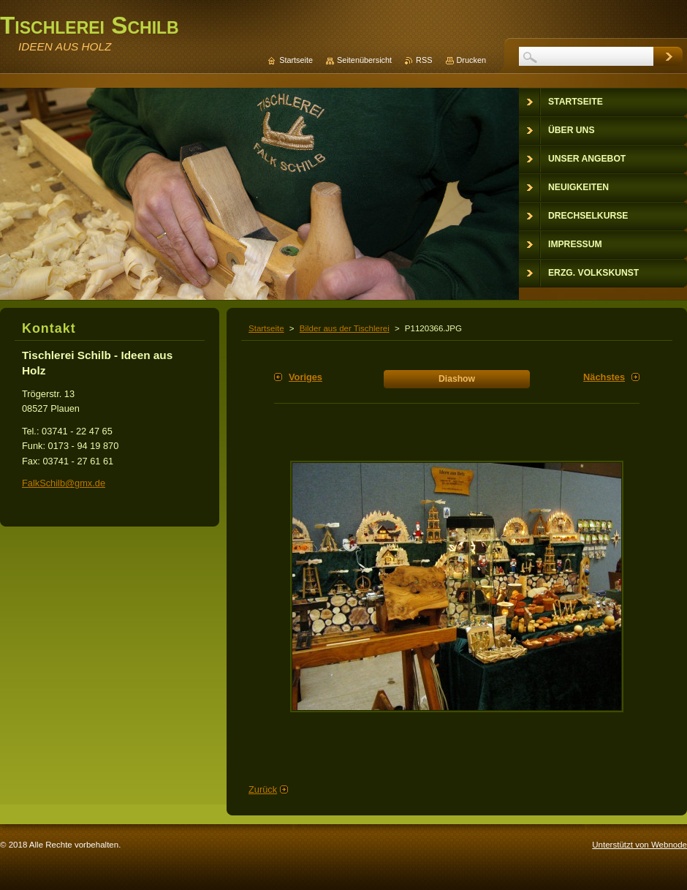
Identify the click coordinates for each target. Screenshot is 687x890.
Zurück (262, 789)
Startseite (266, 328)
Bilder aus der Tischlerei (345, 328)
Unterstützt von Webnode (639, 844)
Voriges (305, 377)
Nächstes (604, 377)
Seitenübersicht (364, 60)
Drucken (472, 60)
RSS (424, 60)
